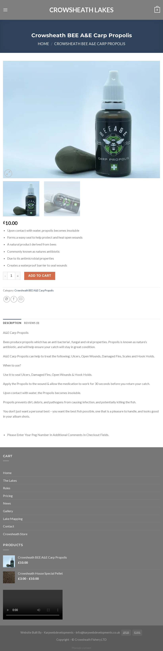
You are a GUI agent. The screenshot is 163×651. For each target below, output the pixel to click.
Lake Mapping (13, 519)
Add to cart (39, 275)
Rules (6, 488)
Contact (8, 526)
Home (43, 44)
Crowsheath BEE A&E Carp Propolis (89, 44)
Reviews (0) (31, 323)
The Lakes (10, 480)
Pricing (8, 496)
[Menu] (5, 10)
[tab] (12, 323)
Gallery (8, 511)
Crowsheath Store (15, 534)
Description (12, 323)
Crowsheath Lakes (81, 10)
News (7, 503)
